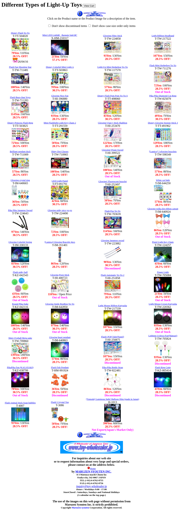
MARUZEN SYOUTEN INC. (93, 471)
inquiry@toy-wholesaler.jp (91, 486)
